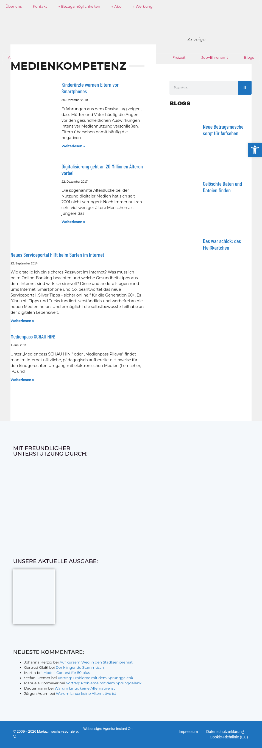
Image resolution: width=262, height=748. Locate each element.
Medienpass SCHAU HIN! (32, 336)
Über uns (13, 6)
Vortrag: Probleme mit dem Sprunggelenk (95, 678)
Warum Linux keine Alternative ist (85, 688)
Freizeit (179, 57)
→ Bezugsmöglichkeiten (79, 6)
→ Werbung (142, 6)
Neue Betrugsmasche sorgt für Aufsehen (223, 129)
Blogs (249, 57)
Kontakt (40, 6)
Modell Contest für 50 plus (66, 672)
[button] (255, 150)
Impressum (188, 732)
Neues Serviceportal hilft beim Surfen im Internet (57, 254)
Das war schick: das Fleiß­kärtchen (222, 244)
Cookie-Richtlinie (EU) (229, 737)
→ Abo (116, 6)
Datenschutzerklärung (225, 732)
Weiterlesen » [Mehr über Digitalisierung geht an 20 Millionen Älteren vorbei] (73, 222)
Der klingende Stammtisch (80, 667)
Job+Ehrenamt (214, 57)
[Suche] (245, 88)
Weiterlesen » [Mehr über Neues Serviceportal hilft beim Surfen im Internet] (22, 321)
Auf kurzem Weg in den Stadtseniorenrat (96, 662)
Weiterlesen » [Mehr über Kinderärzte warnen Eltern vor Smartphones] (73, 146)
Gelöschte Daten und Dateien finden (222, 186)
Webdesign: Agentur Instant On (107, 729)
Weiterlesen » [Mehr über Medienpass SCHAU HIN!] (22, 380)
